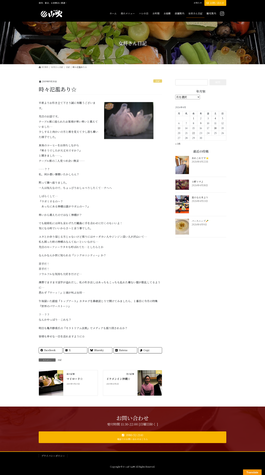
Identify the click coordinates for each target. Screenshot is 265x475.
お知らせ (198, 2)
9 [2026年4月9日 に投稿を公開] (200, 123)
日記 (157, 81)
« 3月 (177, 143)
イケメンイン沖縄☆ (118, 379)
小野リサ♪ (197, 181)
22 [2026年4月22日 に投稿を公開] (193, 133)
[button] (132, 437)
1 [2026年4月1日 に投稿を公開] (193, 118)
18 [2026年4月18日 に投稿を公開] (215, 128)
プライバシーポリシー (53, 455)
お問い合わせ (215, 3)
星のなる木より (200, 197)
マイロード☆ (75, 379)
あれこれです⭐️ (200, 158)
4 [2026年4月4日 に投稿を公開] (215, 118)
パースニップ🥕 (200, 221)
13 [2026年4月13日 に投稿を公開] (179, 128)
